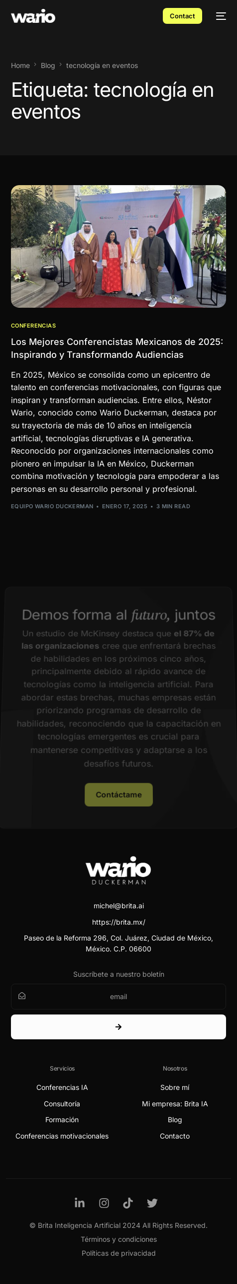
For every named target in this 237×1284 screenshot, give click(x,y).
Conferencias (33, 326)
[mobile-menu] (219, 16)
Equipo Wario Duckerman (52, 506)
